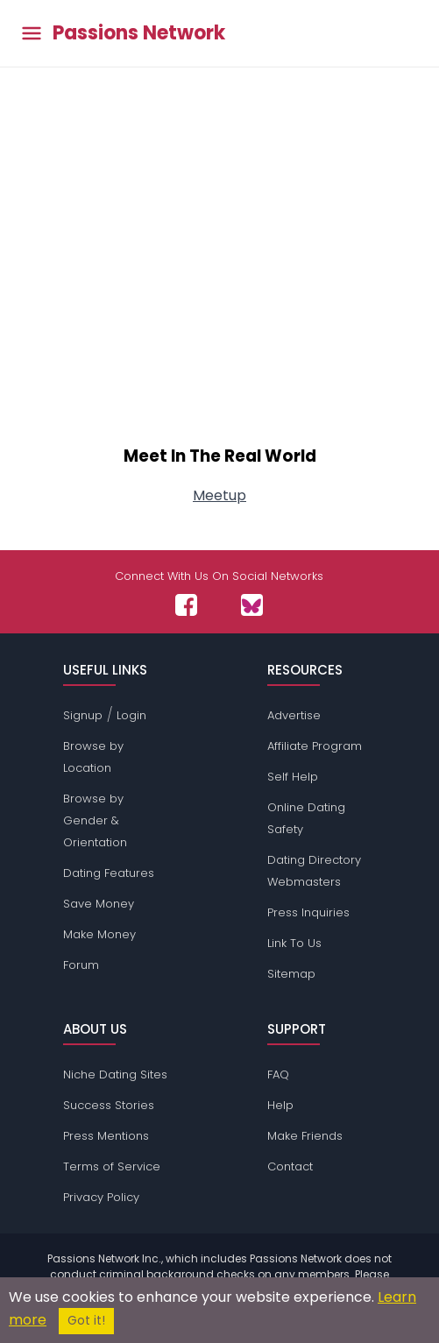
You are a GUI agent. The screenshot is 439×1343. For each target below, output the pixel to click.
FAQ (278, 1074)
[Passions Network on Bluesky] (252, 605)
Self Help (292, 776)
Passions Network (139, 33)
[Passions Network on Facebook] (186, 605)
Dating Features (108, 873)
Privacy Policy (101, 1197)
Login (131, 715)
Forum (81, 965)
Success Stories (108, 1105)
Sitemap (291, 973)
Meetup (219, 495)
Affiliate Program (314, 746)
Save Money (98, 903)
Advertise (294, 715)
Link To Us (294, 943)
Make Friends (305, 1135)
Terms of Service (111, 1166)
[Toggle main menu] (31, 33)
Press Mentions (106, 1135)
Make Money (99, 934)
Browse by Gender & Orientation (95, 820)
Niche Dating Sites (115, 1074)
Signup (83, 715)
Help (280, 1105)
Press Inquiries (308, 912)
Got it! (86, 1320)
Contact (290, 1166)
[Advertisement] (219, 282)
